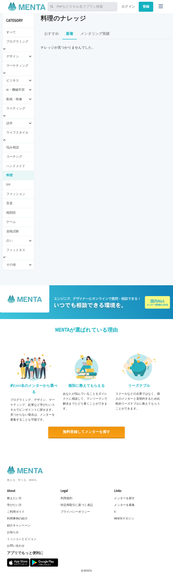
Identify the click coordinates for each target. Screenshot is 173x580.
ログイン (128, 6)
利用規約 (67, 498)
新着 (69, 34)
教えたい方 (14, 498)
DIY (8, 184)
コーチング (14, 156)
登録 (146, 6)
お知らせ (13, 532)
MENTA (88, 570)
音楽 (9, 203)
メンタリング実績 (94, 34)
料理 (9, 175)
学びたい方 (14, 505)
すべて (11, 32)
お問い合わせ (16, 545)
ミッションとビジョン (22, 539)
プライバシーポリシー (75, 511)
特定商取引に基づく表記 (77, 505)
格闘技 (11, 212)
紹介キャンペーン (19, 525)
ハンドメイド (15, 166)
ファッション (15, 194)
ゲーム (11, 222)
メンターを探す (124, 498)
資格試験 (12, 231)
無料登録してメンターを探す (86, 432)
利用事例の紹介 (17, 518)
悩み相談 (12, 147)
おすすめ (51, 34)
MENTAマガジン (124, 518)
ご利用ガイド (16, 511)
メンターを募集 (124, 505)
